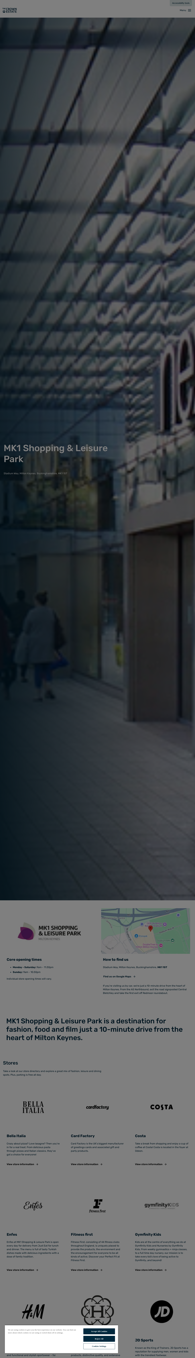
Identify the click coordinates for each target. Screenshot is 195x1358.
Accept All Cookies (99, 1331)
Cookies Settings (99, 1346)
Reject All (99, 1339)
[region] (61, 1339)
